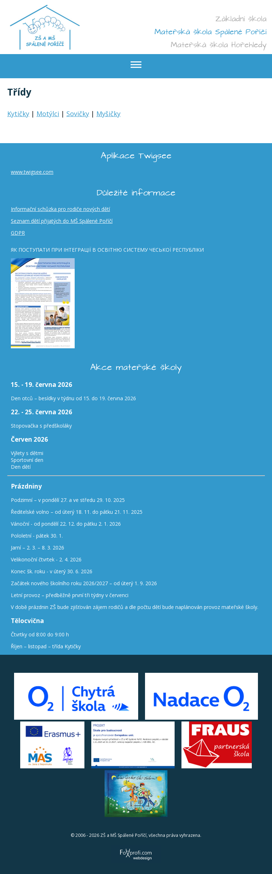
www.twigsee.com (32, 171)
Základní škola (241, 19)
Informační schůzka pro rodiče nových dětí (60, 209)
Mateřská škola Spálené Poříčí (210, 32)
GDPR (18, 232)
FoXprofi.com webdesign (136, 846)
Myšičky (108, 113)
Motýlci (47, 113)
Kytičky (18, 113)
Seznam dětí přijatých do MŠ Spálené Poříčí (62, 220)
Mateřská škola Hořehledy (219, 45)
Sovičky (77, 113)
